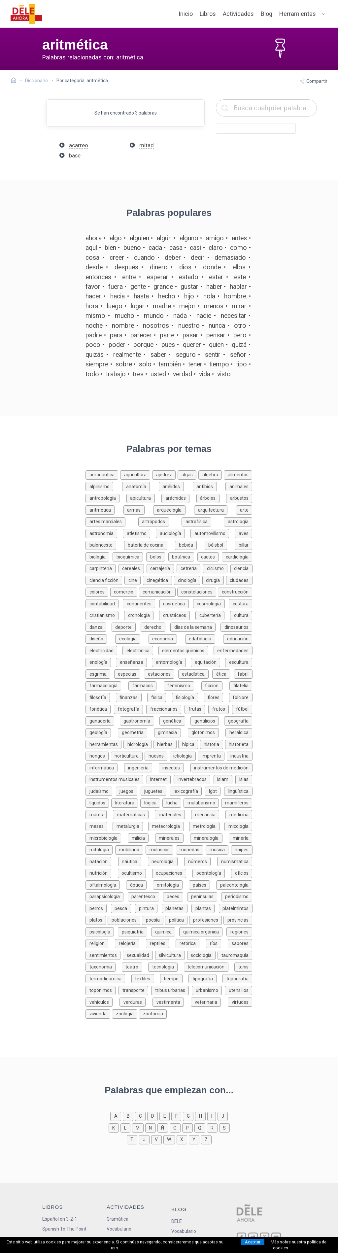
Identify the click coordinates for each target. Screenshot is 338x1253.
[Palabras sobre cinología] (188, 580)
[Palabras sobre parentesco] (145, 896)
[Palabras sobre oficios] (241, 872)
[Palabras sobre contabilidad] (104, 603)
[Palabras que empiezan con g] (189, 1115)
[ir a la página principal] (26, 14)
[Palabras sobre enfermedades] (233, 650)
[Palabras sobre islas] (243, 779)
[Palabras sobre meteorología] (168, 826)
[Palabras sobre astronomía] (104, 533)
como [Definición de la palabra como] (238, 248)
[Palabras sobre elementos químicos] (186, 650)
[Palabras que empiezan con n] (151, 1127)
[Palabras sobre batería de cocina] (149, 544)
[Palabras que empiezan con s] (224, 1127)
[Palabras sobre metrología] (207, 826)
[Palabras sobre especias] (129, 673)
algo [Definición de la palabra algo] (116, 238)
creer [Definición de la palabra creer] (117, 257)
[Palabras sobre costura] (240, 603)
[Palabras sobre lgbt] (214, 791)
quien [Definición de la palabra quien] (216, 345)
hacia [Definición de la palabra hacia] (117, 296)
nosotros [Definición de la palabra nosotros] (156, 325)
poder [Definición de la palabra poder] (117, 345)
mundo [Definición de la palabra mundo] (154, 316)
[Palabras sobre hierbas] (166, 744)
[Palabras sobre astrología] (238, 521)
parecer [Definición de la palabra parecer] (141, 335)
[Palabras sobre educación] (237, 638)
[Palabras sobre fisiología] (188, 697)
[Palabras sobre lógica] (151, 802)
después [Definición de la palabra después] (126, 267)
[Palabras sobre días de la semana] (195, 626)
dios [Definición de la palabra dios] (185, 267)
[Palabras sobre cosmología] (211, 603)
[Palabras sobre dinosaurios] (236, 626)
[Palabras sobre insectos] (174, 767)
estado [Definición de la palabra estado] (188, 277)
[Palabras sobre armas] (138, 509)
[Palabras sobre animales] (238, 486)
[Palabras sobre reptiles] (161, 943)
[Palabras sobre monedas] (191, 849)
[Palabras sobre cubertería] (212, 615)
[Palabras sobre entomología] (171, 661)
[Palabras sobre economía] (167, 638)
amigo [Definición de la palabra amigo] (215, 238)
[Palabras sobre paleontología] (234, 884)
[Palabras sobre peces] (175, 896)
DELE (176, 1221)
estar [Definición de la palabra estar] (216, 277)
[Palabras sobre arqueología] (173, 509)
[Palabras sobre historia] (212, 744)
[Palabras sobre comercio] (124, 591)
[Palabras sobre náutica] (133, 861)
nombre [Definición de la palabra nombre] (123, 325)
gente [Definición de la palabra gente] (138, 286)
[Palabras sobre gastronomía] (139, 720)
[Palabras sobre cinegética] (158, 580)
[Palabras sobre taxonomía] (103, 966)
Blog (266, 13)
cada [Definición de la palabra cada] (155, 248)
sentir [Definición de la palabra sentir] (212, 354)
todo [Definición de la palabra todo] (92, 374)
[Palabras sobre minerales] (172, 837)
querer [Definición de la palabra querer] (192, 345)
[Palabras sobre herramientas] (104, 744)
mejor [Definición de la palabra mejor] (187, 306)
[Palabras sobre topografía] (237, 978)
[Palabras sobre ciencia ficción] (104, 580)
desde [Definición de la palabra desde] (94, 267)
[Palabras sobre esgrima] (99, 673)
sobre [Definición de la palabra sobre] (124, 364)
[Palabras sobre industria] (240, 755)
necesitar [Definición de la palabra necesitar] (233, 316)
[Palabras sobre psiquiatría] (134, 931)
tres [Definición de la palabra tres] (138, 374)
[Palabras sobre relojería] (130, 943)
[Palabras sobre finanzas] (131, 697)
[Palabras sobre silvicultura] (171, 955)
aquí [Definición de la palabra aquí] (91, 248)
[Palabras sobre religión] (100, 943)
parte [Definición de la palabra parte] (167, 335)
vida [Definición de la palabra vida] (204, 374)
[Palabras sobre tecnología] (166, 966)
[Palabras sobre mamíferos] (236, 802)
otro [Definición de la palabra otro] (240, 325)
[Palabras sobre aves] (243, 533)
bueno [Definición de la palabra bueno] (132, 248)
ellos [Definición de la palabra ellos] (239, 267)
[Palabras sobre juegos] (128, 791)
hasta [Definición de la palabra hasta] (141, 296)
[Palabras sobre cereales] (132, 568)
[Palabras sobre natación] (101, 861)
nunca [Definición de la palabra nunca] (217, 325)
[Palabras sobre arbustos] (239, 497)
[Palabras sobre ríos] (217, 943)
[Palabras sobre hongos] (98, 755)
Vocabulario (119, 1229)
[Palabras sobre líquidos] (98, 802)
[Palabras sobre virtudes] (240, 1001)
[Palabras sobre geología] (101, 732)
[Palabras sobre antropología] (105, 497)
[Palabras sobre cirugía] (214, 580)
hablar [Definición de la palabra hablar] (238, 286)
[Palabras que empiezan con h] (201, 1115)
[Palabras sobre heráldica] (238, 732)
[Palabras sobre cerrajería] (162, 568)
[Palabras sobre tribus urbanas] (171, 990)
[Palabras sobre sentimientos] (104, 955)
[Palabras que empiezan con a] (116, 1115)
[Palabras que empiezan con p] (188, 1127)
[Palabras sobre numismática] (234, 861)
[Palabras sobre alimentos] (238, 474)
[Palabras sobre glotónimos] (207, 732)
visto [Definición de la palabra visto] (224, 374)
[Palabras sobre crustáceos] (177, 615)
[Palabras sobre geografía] (238, 720)
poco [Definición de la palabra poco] (92, 345)
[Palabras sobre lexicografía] (187, 791)
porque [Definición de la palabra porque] (143, 345)
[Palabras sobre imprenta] (212, 755)
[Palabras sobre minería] (240, 837)
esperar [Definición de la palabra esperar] (157, 277)
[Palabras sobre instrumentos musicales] (116, 779)
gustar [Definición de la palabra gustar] (189, 286)
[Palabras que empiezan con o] (176, 1127)
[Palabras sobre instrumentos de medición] (221, 767)
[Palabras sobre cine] (133, 580)
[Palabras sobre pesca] (123, 908)
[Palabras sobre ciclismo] (216, 568)
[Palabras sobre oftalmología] (105, 884)
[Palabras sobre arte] (244, 509)
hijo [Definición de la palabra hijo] (189, 296)
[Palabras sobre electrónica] (140, 650)
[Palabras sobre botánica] (182, 556)
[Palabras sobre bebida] (190, 544)
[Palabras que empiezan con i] (212, 1115)
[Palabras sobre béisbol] (220, 544)
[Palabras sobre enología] (100, 661)
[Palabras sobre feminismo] (182, 685)
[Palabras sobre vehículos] (102, 1001)
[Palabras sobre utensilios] (238, 990)
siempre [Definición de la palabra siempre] (96, 364)
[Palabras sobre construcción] (235, 591)
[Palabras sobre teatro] (135, 966)
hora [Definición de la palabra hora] (91, 306)
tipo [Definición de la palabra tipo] (241, 364)
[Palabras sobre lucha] (173, 802)
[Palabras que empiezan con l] (126, 1127)
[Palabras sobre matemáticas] (134, 814)
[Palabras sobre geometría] (136, 732)
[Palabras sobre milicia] (141, 837)
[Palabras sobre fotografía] (130, 708)
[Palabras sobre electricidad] (103, 650)
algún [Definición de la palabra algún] (164, 238)
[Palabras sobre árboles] (211, 497)
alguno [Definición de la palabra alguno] (189, 238)
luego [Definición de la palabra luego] (114, 306)
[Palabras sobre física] (159, 697)
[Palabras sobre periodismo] (236, 896)
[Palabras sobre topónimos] (101, 990)
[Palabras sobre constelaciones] (197, 591)
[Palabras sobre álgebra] (211, 474)
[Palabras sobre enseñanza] (134, 661)
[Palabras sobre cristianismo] (104, 615)
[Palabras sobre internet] (160, 779)
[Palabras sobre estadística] (195, 673)
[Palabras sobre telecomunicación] (209, 966)
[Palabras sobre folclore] (241, 697)
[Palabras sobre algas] (188, 474)
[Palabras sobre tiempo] (174, 978)
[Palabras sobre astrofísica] (203, 521)
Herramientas (297, 13)
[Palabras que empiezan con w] (170, 1139)
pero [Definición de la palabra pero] (240, 335)
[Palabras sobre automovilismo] (212, 533)
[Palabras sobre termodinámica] (108, 978)
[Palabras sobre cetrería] (190, 568)
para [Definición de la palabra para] (116, 335)
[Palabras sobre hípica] (189, 744)
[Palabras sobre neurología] (166, 861)
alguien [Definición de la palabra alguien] (139, 238)
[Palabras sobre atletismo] (139, 533)
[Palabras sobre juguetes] (155, 791)
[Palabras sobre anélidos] (176, 486)
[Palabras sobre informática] (104, 767)
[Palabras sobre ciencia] (241, 568)
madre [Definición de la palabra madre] (162, 306)
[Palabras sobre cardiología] (237, 556)
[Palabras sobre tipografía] (205, 978)
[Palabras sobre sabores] (240, 943)
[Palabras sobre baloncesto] (104, 544)
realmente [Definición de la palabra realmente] (127, 354)
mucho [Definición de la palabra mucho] (124, 316)
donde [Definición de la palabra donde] (212, 267)
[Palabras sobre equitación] (208, 661)
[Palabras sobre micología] (238, 826)
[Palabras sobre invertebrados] (194, 779)
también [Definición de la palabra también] (169, 364)
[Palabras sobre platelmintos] (236, 908)
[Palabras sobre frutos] (220, 708)
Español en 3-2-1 (59, 1219)
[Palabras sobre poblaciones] (125, 919)
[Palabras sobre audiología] (173, 533)
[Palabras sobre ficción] (215, 685)
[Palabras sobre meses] (99, 826)
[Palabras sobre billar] (243, 544)
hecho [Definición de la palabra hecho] (166, 296)
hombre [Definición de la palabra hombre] (235, 296)
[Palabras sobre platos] (96, 919)
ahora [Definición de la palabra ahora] (93, 238)
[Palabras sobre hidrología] (138, 744)
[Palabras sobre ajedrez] (165, 474)
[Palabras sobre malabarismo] (202, 802)
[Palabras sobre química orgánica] (202, 931)
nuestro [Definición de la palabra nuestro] (189, 325)
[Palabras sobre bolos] (157, 556)
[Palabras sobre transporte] (134, 990)
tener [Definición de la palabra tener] (195, 364)
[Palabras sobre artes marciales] (111, 521)
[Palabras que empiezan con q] (200, 1127)
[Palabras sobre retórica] (191, 943)
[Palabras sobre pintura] (148, 908)
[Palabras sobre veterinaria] (209, 1001)
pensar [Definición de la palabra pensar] (215, 335)
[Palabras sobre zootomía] (153, 1013)
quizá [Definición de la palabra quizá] (239, 345)
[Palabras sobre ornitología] (171, 884)
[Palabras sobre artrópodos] (160, 521)
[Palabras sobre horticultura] (128, 755)
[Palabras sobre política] (177, 919)
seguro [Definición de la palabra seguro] (186, 354)
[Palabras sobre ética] (223, 673)
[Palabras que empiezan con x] (183, 1139)
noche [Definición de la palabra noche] (94, 325)
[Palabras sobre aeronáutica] (102, 474)
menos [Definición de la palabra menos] (213, 306)
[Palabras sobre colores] (97, 591)
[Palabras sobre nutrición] (101, 872)
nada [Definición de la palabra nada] (180, 316)
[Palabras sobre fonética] (99, 708)
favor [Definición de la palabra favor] (92, 286)
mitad (146, 145)
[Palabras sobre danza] (98, 626)
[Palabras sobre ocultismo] (135, 872)
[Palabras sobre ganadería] (102, 720)
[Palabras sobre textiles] (145, 978)
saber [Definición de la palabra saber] (158, 354)
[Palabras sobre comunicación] (158, 591)
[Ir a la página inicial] (15, 81)
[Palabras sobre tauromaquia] (235, 955)
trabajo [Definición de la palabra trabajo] (116, 374)
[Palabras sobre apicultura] (144, 497)
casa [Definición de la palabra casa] (176, 248)
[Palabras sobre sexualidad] (139, 955)
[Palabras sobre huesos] (157, 755)
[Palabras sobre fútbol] (242, 708)
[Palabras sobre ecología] (132, 638)
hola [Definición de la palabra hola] (209, 296)
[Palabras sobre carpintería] (101, 568)
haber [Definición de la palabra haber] (214, 286)
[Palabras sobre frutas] (196, 708)
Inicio (186, 13)
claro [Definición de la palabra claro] (216, 248)
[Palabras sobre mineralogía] (209, 837)
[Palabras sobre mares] (99, 814)
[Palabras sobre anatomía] (140, 486)
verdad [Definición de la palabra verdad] (182, 374)
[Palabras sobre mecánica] (208, 814)
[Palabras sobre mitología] (100, 849)
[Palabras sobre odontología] (211, 872)
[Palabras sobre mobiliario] (130, 849)
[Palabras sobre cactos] (209, 556)
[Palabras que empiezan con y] (195, 1139)
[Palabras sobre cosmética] (176, 603)
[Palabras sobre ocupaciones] (172, 872)
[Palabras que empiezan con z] (206, 1139)
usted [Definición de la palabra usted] (158, 374)
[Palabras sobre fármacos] (146, 685)
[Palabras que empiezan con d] (153, 1115)
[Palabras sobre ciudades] (239, 580)
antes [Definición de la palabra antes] (239, 238)
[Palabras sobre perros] (98, 908)
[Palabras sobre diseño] (100, 638)
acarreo (78, 145)
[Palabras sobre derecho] (155, 626)
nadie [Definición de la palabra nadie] (203, 316)
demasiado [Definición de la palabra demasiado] (230, 257)
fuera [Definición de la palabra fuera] (115, 286)
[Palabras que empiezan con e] (165, 1115)
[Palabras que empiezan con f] (177, 1115)
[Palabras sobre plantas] (205, 908)
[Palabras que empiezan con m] (138, 1127)
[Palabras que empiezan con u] (145, 1139)
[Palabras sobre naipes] (242, 849)
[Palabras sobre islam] (225, 779)
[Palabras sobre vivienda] (98, 1013)
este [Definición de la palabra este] (240, 277)
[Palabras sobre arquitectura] (215, 509)
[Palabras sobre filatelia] (240, 685)
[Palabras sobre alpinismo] (103, 486)
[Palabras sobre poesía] (153, 919)
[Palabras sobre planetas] (176, 908)
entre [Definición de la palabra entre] (129, 277)
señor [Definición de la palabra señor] (238, 354)
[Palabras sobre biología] (99, 556)
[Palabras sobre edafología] (204, 638)
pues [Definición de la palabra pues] (168, 345)
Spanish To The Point (64, 1229)
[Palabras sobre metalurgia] (130, 826)
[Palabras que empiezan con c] (141, 1115)
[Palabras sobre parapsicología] (106, 896)
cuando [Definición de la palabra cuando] (144, 257)
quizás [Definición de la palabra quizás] (94, 354)
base (75, 155)
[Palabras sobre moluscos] (161, 849)
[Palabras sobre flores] (216, 697)
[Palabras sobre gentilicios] (207, 720)
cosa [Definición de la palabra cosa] (92, 257)
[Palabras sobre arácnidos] (178, 497)
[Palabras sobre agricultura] (136, 474)
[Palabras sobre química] (165, 931)
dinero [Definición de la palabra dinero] (159, 267)
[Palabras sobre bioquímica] (129, 556)
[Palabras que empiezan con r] (213, 1127)
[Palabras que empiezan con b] (129, 1115)
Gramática (117, 1219)
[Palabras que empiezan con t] (133, 1139)
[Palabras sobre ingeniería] (141, 767)
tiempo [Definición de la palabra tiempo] (219, 364)
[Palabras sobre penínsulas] (204, 896)
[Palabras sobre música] (218, 849)
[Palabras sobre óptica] (139, 884)
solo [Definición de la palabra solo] (145, 364)
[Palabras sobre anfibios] (209, 486)
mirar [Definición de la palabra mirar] (239, 306)
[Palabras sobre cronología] (141, 615)
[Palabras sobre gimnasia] (171, 732)
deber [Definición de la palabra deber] (173, 257)
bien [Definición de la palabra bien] (110, 248)
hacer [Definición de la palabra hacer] (93, 296)
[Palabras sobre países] (202, 884)
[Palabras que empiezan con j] (223, 1115)
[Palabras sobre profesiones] (206, 919)
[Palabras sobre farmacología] (106, 685)
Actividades (238, 13)
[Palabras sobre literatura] (125, 802)
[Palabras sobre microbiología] (106, 837)
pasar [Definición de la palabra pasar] (190, 335)
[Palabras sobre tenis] (243, 966)
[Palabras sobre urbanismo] (208, 990)
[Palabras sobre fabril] (243, 673)
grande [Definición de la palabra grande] (163, 286)
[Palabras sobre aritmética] (104, 509)
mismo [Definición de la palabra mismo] (95, 316)
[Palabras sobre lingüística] (238, 791)
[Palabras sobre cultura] (241, 615)
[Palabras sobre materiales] (173, 814)
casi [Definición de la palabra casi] (195, 248)
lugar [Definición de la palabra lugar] (138, 306)
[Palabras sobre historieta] (239, 744)
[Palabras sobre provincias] (237, 919)
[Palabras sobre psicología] (101, 931)
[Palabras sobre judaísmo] (100, 791)
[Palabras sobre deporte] (126, 626)
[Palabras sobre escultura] (238, 661)
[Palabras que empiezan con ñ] (163, 1127)
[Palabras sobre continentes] (141, 603)
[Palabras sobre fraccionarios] (165, 708)
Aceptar (252, 1241)
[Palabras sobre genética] (174, 720)
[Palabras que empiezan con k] (114, 1127)
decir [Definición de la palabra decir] (198, 257)
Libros (208, 13)
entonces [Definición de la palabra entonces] (98, 277)
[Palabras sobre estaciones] (161, 673)
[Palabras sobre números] (200, 861)
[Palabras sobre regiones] (239, 931)
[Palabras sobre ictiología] (184, 755)
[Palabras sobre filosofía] (100, 697)
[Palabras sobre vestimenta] (171, 1001)
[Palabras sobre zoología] (125, 1013)
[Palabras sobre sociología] (202, 955)
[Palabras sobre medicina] (238, 814)
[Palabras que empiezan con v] (157, 1139)
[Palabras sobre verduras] (135, 1001)
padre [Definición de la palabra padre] (93, 335)
